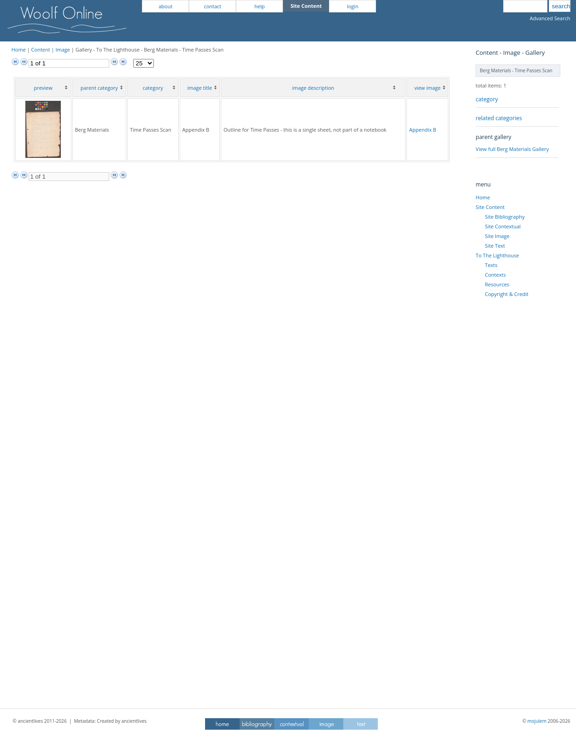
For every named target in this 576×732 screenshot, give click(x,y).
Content (40, 49)
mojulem (537, 721)
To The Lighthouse (497, 255)
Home (19, 49)
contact (212, 6)
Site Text (495, 245)
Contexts (495, 274)
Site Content (490, 206)
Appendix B (422, 129)
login (353, 6)
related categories (499, 118)
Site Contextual (502, 226)
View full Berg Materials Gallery (512, 148)
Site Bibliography (504, 216)
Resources (497, 284)
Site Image (497, 235)
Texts (491, 264)
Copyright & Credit (506, 293)
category (487, 99)
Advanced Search (550, 18)
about (165, 6)
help (259, 6)
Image (62, 49)
